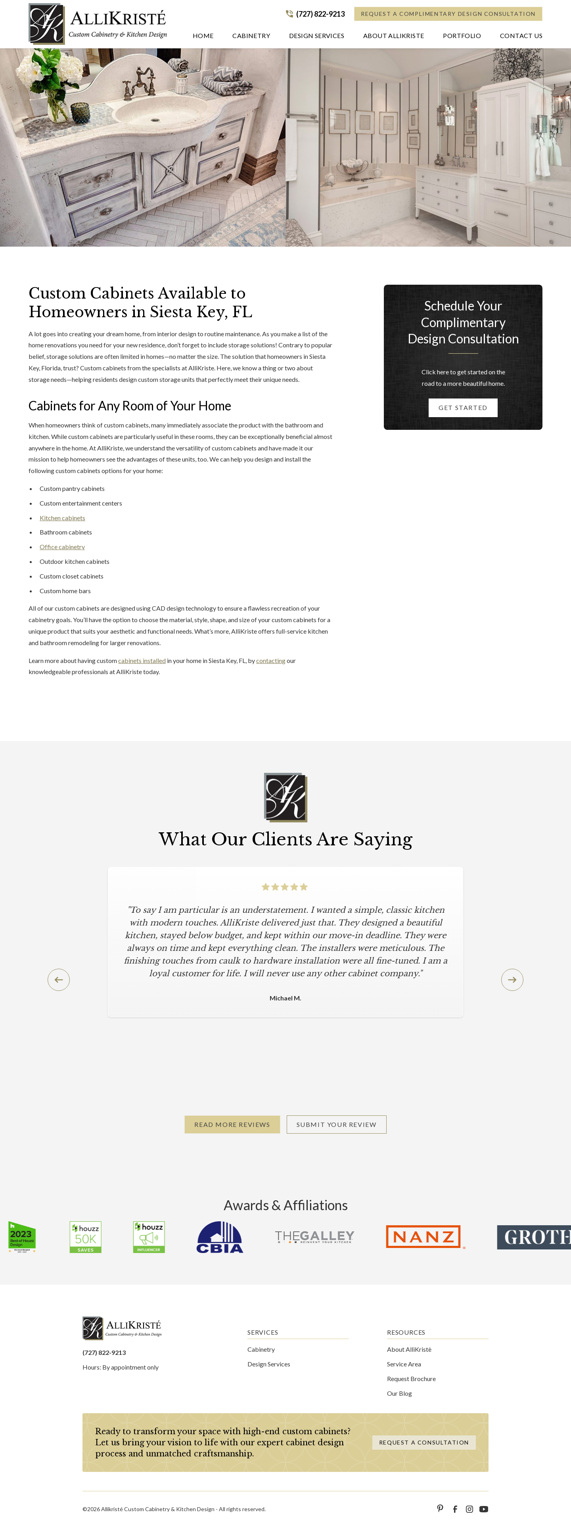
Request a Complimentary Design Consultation (448, 13)
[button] (251, 37)
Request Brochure (411, 1378)
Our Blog (399, 1393)
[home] (98, 24)
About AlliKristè (409, 1349)
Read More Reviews (232, 1124)
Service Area (404, 1364)
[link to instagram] (469, 1509)
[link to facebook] (455, 1509)
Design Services (268, 1364)
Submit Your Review (337, 1124)
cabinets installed (142, 660)
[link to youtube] (484, 1509)
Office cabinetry (62, 546)
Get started (463, 407)
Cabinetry (261, 1349)
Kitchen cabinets (62, 517)
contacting (271, 660)
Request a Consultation (424, 1442)
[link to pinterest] (441, 1509)
